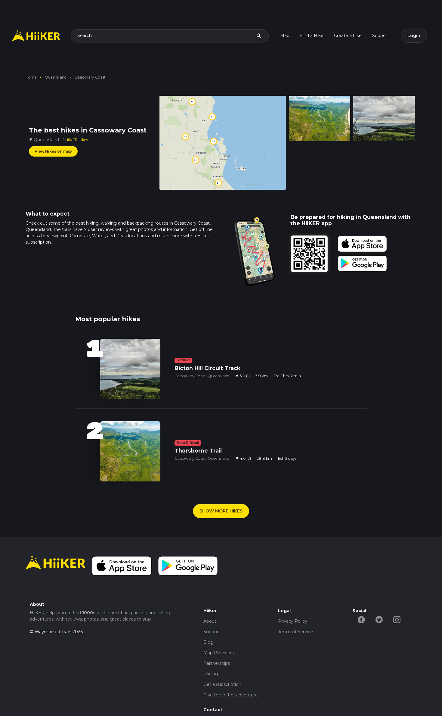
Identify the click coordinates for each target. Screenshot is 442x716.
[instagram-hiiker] (397, 619)
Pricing (210, 674)
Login (413, 35)
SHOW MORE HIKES (221, 511)
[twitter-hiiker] (379, 619)
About (209, 621)
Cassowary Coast (90, 77)
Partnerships (216, 663)
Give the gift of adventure (230, 695)
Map (284, 35)
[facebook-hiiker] (361, 619)
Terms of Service (295, 631)
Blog (208, 642)
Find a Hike (311, 35)
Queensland (55, 77)
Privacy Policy (292, 621)
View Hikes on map (53, 151)
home (31, 77)
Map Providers (218, 652)
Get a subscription (222, 684)
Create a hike (348, 35)
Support (380, 35)
